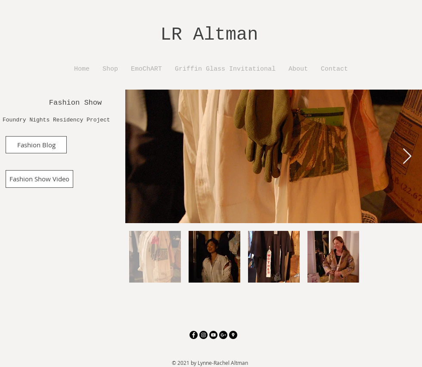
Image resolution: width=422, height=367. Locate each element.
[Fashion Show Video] (39, 179)
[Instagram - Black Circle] (203, 335)
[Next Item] (407, 156)
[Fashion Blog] (36, 144)
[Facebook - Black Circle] (193, 335)
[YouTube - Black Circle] (213, 335)
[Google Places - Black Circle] (233, 335)
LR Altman (209, 35)
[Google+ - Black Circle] (223, 335)
